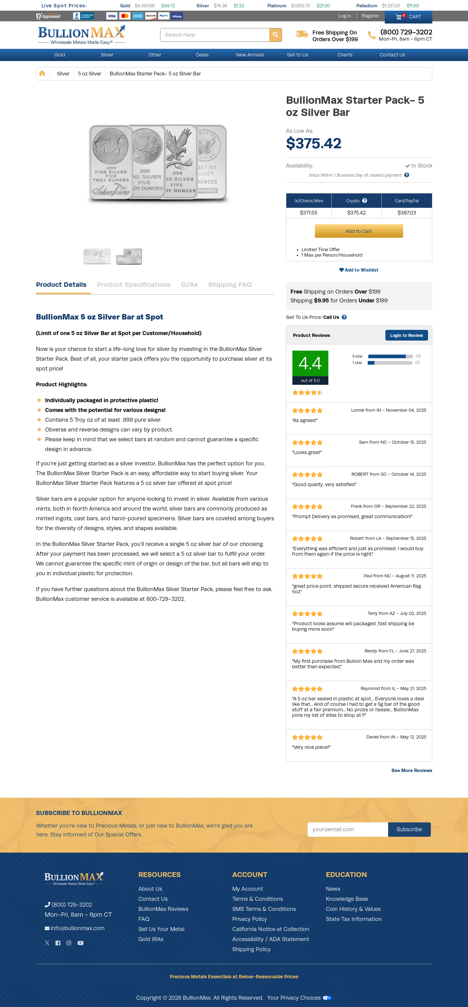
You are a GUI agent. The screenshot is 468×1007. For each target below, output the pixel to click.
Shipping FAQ (230, 284)
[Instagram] (68, 943)
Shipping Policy (251, 949)
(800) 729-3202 (68, 905)
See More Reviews (411, 770)
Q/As (189, 284)
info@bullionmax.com (78, 928)
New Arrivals (250, 55)
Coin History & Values (353, 909)
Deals (202, 55)
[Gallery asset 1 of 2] (158, 161)
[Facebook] (57, 943)
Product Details (61, 284)
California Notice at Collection (270, 929)
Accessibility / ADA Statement (270, 939)
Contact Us (392, 55)
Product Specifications (134, 284)
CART (411, 16)
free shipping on (335, 33)
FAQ (143, 919)
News (333, 889)
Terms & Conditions (257, 899)
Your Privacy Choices (299, 998)
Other (154, 55)
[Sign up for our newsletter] (348, 829)
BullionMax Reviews (163, 909)
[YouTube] (80, 943)
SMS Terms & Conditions (264, 909)
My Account (247, 889)
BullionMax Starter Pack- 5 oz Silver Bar (155, 74)
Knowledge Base (347, 899)
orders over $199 (335, 39)
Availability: (300, 166)
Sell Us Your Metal (161, 929)
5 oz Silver (89, 74)
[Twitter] (47, 943)
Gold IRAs (150, 939)
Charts (345, 55)
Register (370, 15)
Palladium (366, 5)
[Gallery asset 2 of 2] (129, 256)
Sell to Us (297, 55)
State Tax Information (354, 919)
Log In (344, 15)
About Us (150, 889)
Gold (125, 5)
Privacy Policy (249, 919)
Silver (203, 5)
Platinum (277, 5)
